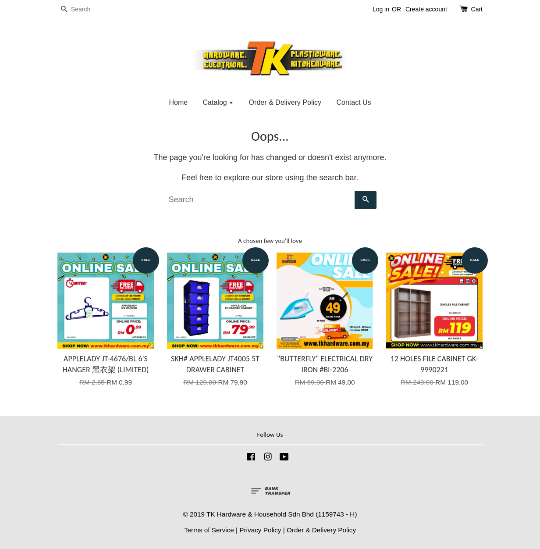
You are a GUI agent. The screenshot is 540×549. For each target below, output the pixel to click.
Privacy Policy (260, 530)
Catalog (218, 102)
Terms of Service (209, 530)
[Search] (83, 9)
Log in (381, 9)
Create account (426, 9)
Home (178, 102)
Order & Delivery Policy (285, 102)
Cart (477, 9)
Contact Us (353, 102)
